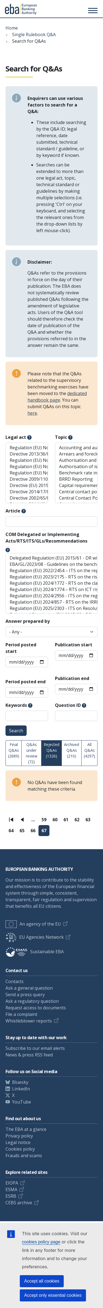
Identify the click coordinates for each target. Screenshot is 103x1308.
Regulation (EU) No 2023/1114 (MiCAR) (26, 466)
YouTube (21, 1102)
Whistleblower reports (28, 1021)
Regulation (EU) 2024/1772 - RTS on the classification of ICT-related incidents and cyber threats (51, 583)
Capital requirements (76, 485)
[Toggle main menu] (92, 10)
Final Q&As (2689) (13, 750)
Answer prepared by (27, 621)
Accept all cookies (41, 1281)
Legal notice (17, 1142)
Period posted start (20, 648)
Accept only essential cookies (53, 1295)
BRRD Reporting (76, 479)
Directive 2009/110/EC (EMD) (26, 479)
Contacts (14, 981)
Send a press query (25, 995)
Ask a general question (29, 988)
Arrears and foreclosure (76, 454)
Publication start (73, 645)
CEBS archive (18, 1203)
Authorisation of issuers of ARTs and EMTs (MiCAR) (76, 466)
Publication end (72, 678)
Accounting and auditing (76, 448)
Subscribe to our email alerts (35, 1048)
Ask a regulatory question (32, 1001)
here (32, 413)
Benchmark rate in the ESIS (76, 473)
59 (45, 821)
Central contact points (76, 492)
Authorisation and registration (76, 460)
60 (56, 821)
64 (12, 832)
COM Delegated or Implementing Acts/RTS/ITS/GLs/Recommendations (46, 537)
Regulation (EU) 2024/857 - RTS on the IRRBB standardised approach (51, 602)
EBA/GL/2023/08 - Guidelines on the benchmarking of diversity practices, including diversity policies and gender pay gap (51, 564)
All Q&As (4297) (89, 750)
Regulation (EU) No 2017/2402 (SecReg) (26, 473)
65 (23, 832)
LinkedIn (21, 1089)
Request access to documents (35, 1008)
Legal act (15, 437)
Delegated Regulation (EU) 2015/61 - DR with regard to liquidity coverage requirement (51, 558)
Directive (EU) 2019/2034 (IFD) (26, 485)
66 (34, 832)
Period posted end (25, 682)
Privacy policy (19, 1136)
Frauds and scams (23, 1156)
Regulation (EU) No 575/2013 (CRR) (26, 448)
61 (67, 821)
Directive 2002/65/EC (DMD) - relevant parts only (26, 498)
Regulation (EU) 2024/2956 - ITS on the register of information (51, 596)
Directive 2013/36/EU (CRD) (26, 454)
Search (16, 731)
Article (12, 511)
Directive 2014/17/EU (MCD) (26, 492)
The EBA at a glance (25, 1129)
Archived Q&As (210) (71, 750)
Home (11, 28)
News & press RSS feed (29, 1055)
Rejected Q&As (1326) (51, 750)
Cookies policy (20, 1149)
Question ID (68, 705)
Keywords (16, 705)
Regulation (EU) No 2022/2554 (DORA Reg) (26, 460)
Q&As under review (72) (31, 753)
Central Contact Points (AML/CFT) (76, 498)
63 (89, 821)
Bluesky (20, 1082)
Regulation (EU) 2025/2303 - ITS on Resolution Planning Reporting (51, 608)
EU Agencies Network (34, 937)
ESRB (10, 1196)
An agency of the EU (33, 924)
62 (78, 821)
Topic (61, 437)
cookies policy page (41, 1242)
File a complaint (21, 1014)
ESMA (11, 1189)
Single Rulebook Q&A (34, 34)
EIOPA (11, 1183)
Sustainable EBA (34, 952)
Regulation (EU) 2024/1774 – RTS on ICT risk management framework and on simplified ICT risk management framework (51, 589)
